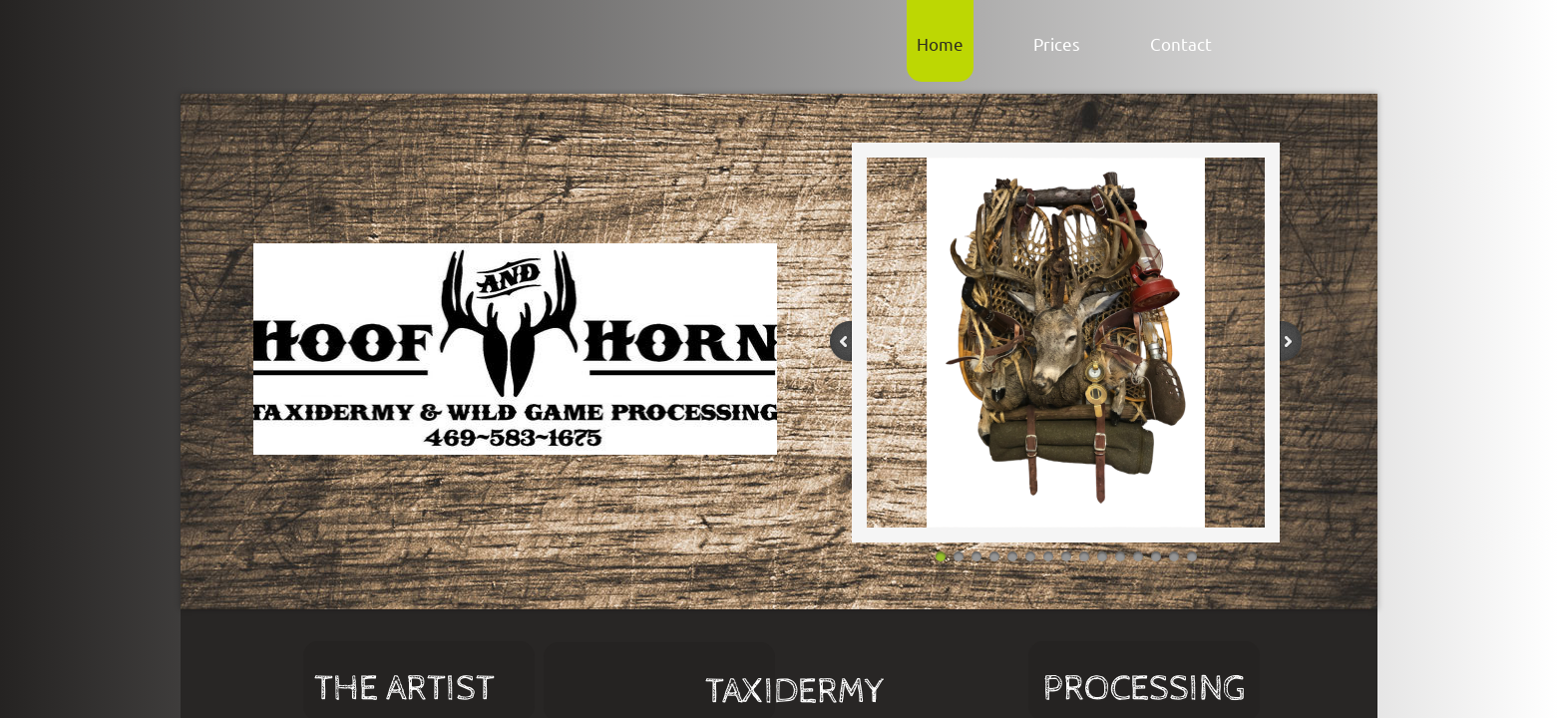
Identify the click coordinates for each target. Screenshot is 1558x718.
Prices (1056, 43)
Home (940, 43)
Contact (1181, 43)
